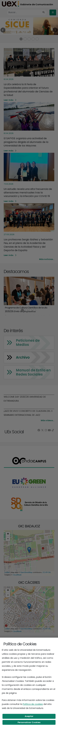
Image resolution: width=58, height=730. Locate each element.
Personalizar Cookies (29, 722)
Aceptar (29, 716)
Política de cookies (33, 704)
